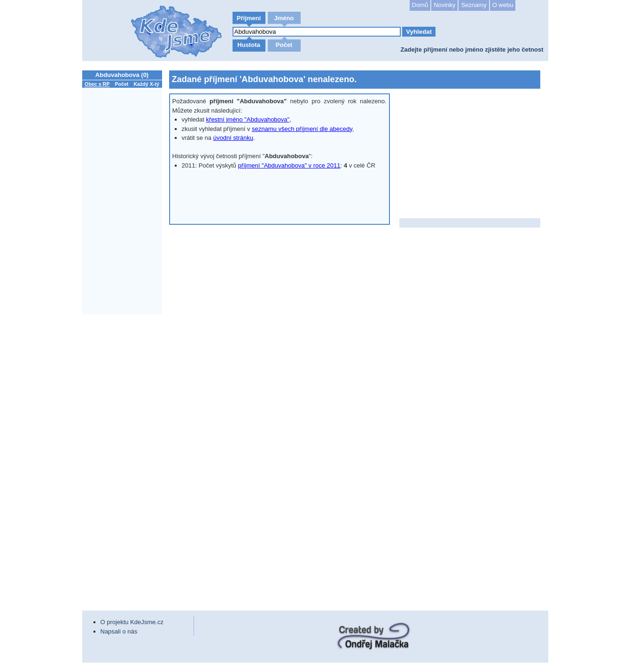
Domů (420, 4)
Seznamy (473, 4)
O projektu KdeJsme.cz (132, 622)
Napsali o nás (119, 631)
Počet (284, 44)
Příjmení (249, 18)
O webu (502, 4)
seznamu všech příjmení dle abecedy (302, 128)
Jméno (284, 18)
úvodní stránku (233, 137)
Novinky (444, 4)
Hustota (248, 44)
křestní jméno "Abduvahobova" (248, 119)
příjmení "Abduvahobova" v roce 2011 (289, 165)
